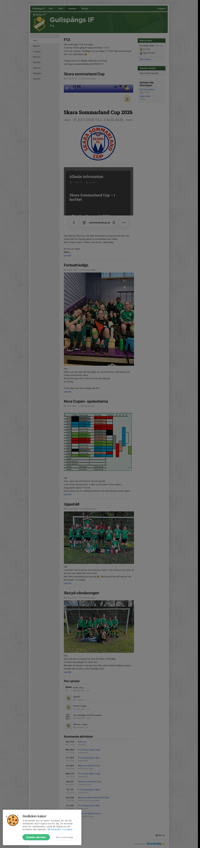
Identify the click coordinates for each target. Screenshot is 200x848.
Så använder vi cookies (59, 829)
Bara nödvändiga (64, 837)
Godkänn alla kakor (36, 837)
